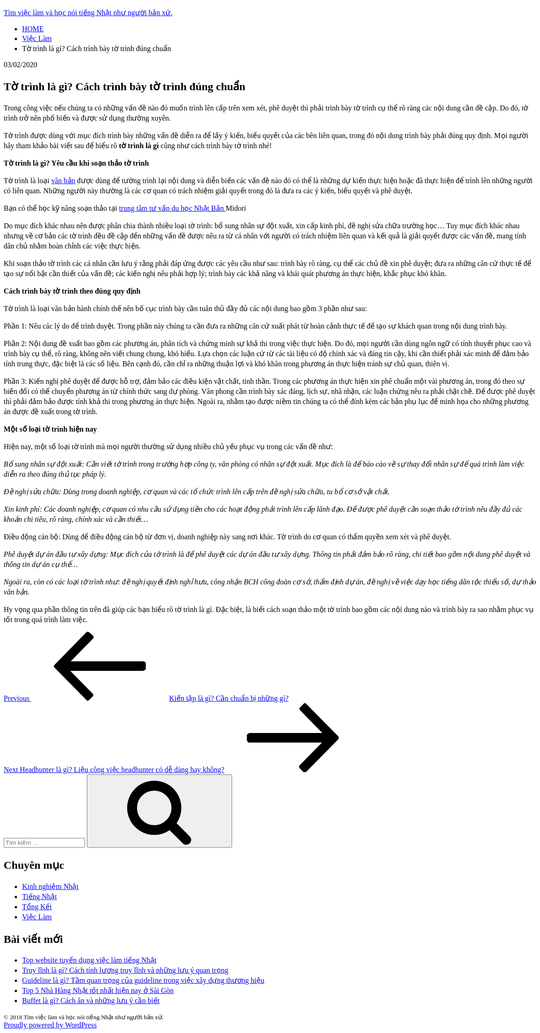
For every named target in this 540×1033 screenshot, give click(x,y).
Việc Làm (36, 917)
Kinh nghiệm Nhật (50, 886)
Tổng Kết (37, 907)
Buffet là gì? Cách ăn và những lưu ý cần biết (90, 1000)
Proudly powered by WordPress (50, 1025)
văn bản (63, 181)
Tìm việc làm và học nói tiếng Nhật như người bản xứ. (88, 13)
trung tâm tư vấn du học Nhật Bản (172, 208)
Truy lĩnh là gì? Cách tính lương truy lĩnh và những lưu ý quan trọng (125, 970)
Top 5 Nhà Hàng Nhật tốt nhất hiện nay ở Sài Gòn (98, 990)
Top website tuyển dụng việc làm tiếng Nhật (89, 960)
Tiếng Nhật (39, 896)
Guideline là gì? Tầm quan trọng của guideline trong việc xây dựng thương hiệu (143, 980)
